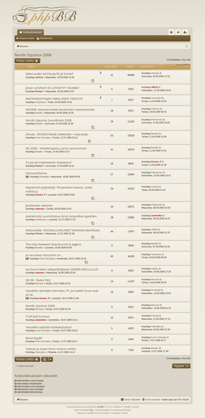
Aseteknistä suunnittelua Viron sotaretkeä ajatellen (61, 216)
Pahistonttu (156, 119)
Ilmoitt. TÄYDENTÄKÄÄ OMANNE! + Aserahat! (57, 134)
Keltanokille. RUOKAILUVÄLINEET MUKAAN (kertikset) (63, 230)
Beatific (38, 113)
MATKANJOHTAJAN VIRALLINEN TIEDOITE (54, 99)
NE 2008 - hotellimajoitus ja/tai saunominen (56, 148)
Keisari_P (156, 161)
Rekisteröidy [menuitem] (186, 33)
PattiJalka (156, 326)
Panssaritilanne (36, 173)
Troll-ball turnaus (37, 316)
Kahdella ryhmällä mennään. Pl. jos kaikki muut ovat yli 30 (62, 292)
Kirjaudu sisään (26, 38)
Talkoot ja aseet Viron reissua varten (51, 349)
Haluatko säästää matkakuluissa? (49, 327)
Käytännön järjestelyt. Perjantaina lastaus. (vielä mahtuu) (59, 189)
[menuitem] (171, 32)
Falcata (154, 186)
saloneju (39, 208)
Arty (91, 410)
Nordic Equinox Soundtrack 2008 (48, 120)
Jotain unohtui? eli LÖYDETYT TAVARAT (52, 88)
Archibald (44, 176)
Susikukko (40, 102)
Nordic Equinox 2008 (33, 54)
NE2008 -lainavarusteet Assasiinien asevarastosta (60, 109)
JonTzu (39, 77)
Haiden (154, 268)
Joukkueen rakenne (39, 205)
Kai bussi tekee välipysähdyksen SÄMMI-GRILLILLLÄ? (62, 269)
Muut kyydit (34, 338)
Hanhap (155, 73)
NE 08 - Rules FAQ (38, 280)
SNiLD (154, 87)
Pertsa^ (39, 91)
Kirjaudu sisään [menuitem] (179, 33)
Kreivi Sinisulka (42, 137)
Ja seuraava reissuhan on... (44, 255)
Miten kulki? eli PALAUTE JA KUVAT (49, 74)
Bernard (39, 283)
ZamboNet (156, 215)
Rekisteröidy (46, 38)
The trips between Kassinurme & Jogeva (53, 244)
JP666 (154, 229)
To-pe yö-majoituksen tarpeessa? (49, 162)
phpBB (100, 407)
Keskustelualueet (32, 32)
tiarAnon (155, 109)
